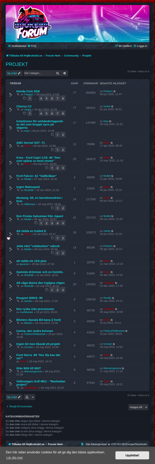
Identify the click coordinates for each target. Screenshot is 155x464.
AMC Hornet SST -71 (30, 142)
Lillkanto (109, 282)
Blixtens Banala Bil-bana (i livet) (38, 319)
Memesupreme (33, 371)
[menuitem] (31, 46)
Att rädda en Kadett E (31, 231)
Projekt (17, 64)
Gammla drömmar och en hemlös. (40, 272)
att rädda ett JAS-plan (31, 261)
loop (26, 130)
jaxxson (24, 264)
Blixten (28, 322)
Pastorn (28, 94)
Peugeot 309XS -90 (29, 298)
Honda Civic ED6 (28, 91)
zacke (27, 109)
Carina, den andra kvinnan (34, 331)
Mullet (27, 179)
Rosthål (28, 190)
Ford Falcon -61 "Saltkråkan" (36, 176)
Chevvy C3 (23, 106)
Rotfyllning (31, 387)
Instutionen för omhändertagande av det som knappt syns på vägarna (39, 124)
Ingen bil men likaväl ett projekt (38, 344)
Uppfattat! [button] (132, 455)
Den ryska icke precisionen (35, 309)
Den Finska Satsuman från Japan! (39, 216)
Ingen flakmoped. (28, 187)
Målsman (29, 204)
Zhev (23, 361)
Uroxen (28, 347)
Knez (27, 145)
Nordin (28, 301)
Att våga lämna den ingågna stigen (40, 282)
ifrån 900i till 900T (28, 368)
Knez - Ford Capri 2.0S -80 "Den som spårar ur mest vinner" (38, 159)
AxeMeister (26, 312)
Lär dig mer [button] (14, 457)
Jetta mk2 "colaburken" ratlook (38, 246)
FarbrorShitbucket (34, 334)
